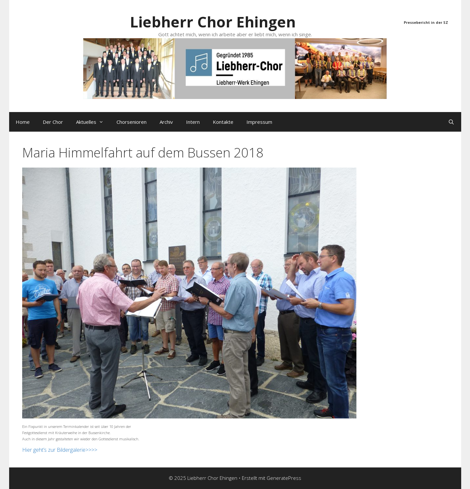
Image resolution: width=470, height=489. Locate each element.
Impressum (259, 122)
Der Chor (53, 122)
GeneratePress (284, 478)
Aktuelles (93, 122)
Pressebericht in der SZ (426, 22)
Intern (193, 122)
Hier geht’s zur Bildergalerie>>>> (59, 449)
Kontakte (223, 122)
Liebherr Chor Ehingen (213, 22)
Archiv (166, 122)
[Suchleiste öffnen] (451, 122)
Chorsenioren (132, 122)
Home (23, 122)
